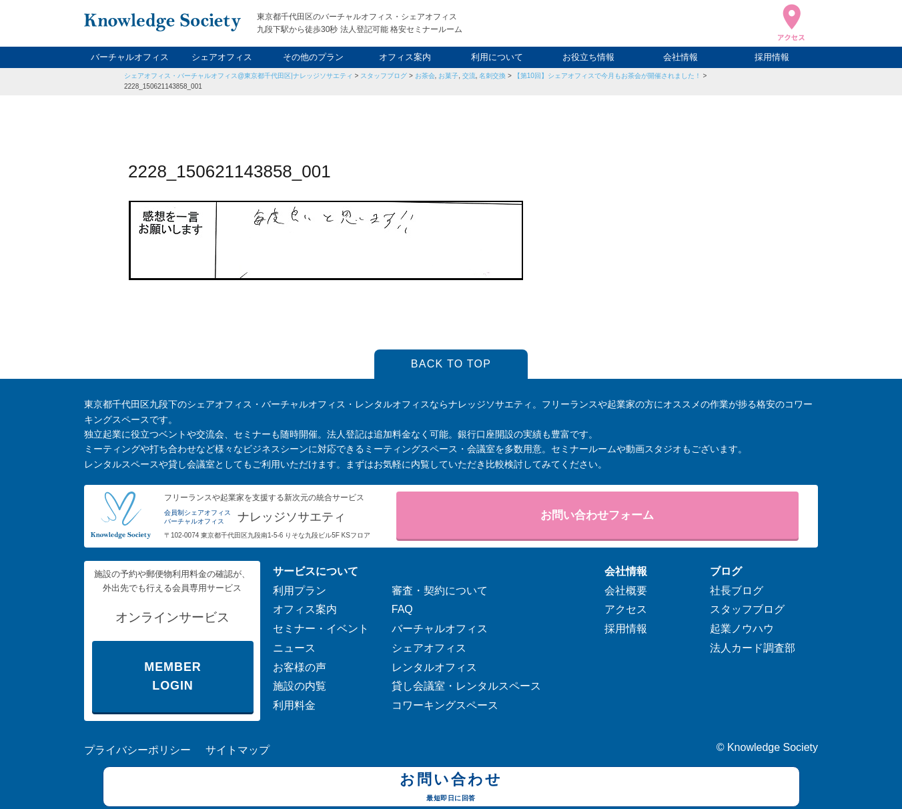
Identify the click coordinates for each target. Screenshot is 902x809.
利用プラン (299, 590)
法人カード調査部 (752, 648)
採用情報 (772, 57)
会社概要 (625, 590)
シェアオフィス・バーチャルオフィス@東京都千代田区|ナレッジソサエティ (238, 75)
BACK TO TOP (451, 363)
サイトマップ (237, 750)
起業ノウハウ (742, 628)
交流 (469, 75)
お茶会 (425, 75)
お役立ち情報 (588, 57)
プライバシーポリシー (137, 750)
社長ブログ (736, 590)
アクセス (625, 609)
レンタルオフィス (434, 667)
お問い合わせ (451, 788)
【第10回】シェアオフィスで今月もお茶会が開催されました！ (607, 75)
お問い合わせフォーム (597, 515)
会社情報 (680, 57)
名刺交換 (492, 75)
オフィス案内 (405, 57)
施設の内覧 (299, 686)
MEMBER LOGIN (172, 676)
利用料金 (294, 705)
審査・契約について (440, 590)
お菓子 (448, 75)
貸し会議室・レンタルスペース (466, 686)
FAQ (402, 609)
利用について (497, 57)
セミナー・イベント (321, 628)
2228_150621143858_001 (163, 86)
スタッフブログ (383, 75)
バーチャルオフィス (130, 57)
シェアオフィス (221, 57)
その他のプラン (313, 57)
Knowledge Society (772, 747)
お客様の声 (299, 667)
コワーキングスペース (445, 705)
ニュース (294, 648)
